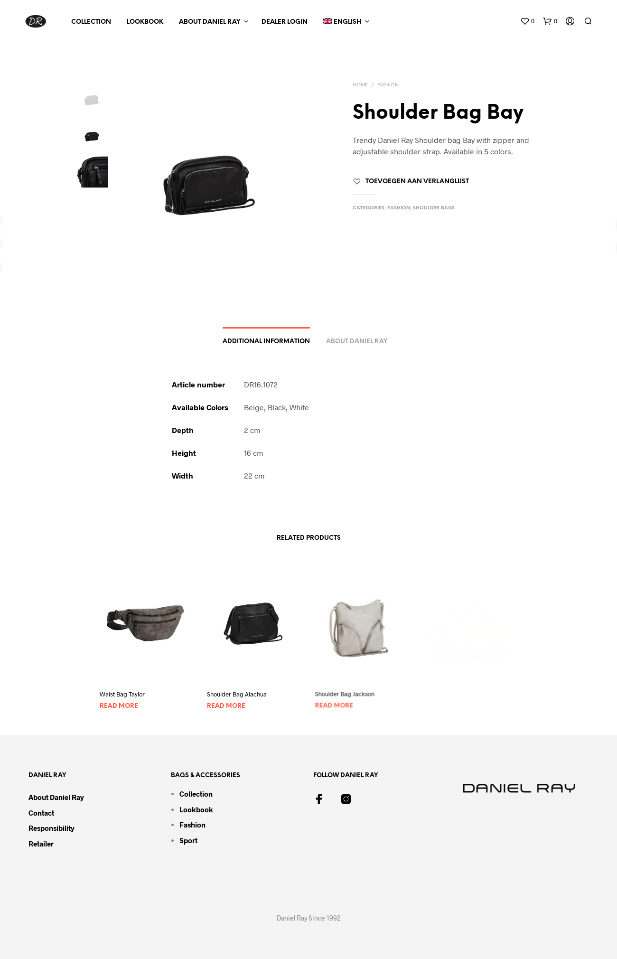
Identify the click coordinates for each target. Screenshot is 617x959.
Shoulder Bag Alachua (238, 691)
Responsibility (51, 828)
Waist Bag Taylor (122, 694)
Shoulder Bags (434, 208)
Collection (91, 22)
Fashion (388, 85)
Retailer (41, 843)
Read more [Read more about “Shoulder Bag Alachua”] (228, 702)
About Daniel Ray (209, 22)
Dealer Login (285, 22)
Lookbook (145, 22)
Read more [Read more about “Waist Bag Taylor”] (119, 707)
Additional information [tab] (266, 341)
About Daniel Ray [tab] (356, 341)
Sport (188, 840)
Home (360, 85)
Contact (41, 813)
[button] (527, 21)
